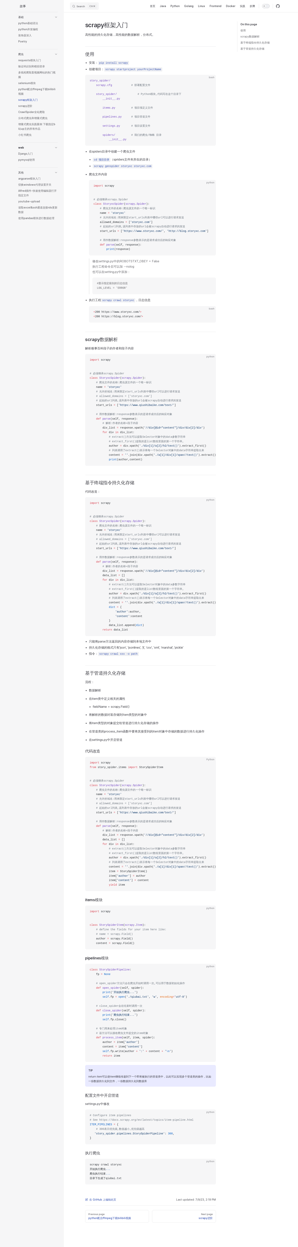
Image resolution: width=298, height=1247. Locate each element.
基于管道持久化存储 (252, 48)
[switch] (266, 6)
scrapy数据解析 (250, 36)
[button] (38, 17)
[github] (277, 6)
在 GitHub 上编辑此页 (100, 1199)
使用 (243, 30)
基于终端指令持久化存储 (255, 42)
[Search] (84, 6)
